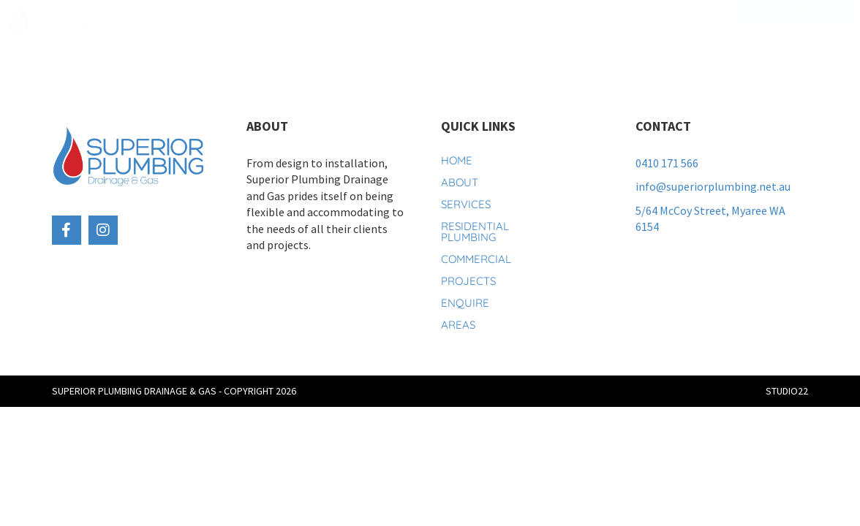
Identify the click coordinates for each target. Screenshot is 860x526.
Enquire (463, 302)
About (230, 21)
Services (301, 21)
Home (173, 21)
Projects (612, 21)
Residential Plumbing (412, 21)
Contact (671, 51)
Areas (458, 324)
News (675, 21)
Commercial (530, 21)
